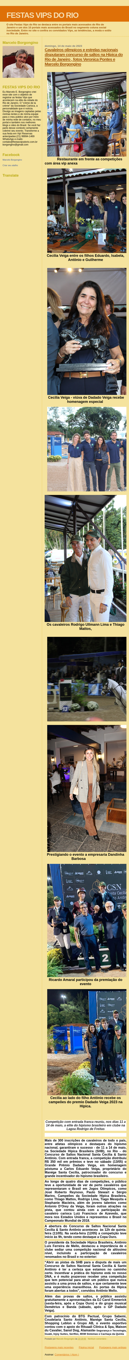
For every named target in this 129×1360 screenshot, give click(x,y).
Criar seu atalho (10, 165)
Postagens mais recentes (59, 1347)
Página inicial (86, 1347)
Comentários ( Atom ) (67, 1354)
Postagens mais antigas (112, 1347)
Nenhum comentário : (98, 1339)
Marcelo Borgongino (12, 160)
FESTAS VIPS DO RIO (42, 15)
